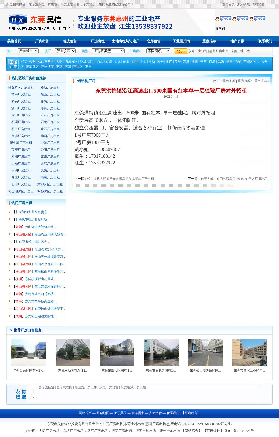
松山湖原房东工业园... (50, 264)
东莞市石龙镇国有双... (161, 370)
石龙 (117, 61)
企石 (143, 61)
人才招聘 (155, 413)
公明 (32, 61)
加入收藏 (243, 4)
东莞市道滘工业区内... (249, 370)
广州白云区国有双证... (28, 370)
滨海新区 (32, 67)
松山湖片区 (46, 61)
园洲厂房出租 (21, 157)
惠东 (88, 67)
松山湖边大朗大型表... (50, 234)
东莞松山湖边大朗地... (40, 316)
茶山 (126, 61)
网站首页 (85, 413)
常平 (178, 61)
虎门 (91, 61)
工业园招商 (181, 41)
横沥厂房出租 (50, 87)
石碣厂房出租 (21, 122)
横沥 (152, 61)
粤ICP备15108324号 (239, 431)
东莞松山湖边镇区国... (205, 370)
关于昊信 (120, 413)
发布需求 (138, 413)
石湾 (68, 67)
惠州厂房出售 (219, 51)
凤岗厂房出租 (50, 170)
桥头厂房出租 (21, 101)
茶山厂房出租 (50, 94)
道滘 (212, 61)
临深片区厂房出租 (21, 87)
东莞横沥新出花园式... (40, 279)
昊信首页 (14, 41)
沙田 (83, 61)
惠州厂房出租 (50, 157)
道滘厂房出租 (50, 163)
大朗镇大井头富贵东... (34, 212)
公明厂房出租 (50, 150)
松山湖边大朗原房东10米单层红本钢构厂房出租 (120, 179)
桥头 (160, 61)
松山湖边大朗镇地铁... (40, 227)
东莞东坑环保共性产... (50, 286)
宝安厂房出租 (21, 150)
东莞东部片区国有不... (117, 370)
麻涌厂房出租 (50, 136)
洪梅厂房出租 (21, 163)
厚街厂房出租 (50, 108)
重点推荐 (209, 41)
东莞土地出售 (240, 51)
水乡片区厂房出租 (50, 191)
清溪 (238, 61)
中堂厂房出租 (50, 143)
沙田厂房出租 (21, 108)
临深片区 (71, 61)
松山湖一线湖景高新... (50, 257)
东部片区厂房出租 (50, 184)
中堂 (203, 61)
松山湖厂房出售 (86, 387)
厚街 (195, 61)
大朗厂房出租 (21, 170)
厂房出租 (98, 41)
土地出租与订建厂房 (126, 46)
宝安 (24, 61)
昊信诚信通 (46, 387)
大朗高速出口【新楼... (40, 294)
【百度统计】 (213, 431)
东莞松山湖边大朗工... (50, 309)
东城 (186, 61)
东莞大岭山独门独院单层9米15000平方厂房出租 (234, 179)
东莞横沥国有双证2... (73, 370)
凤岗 (221, 61)
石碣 (108, 61)
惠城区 (78, 67)
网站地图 (258, 4)
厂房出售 (42, 41)
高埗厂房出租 (21, 136)
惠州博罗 (47, 67)
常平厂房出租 (21, 94)
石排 (134, 61)
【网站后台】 (190, 413)
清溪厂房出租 (50, 177)
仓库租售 (153, 41)
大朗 (59, 61)
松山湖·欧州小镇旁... (49, 249)
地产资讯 (237, 41)
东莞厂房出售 (197, 51)
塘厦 (229, 61)
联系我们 (265, 41)
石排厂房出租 (21, 129)
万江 (100, 61)
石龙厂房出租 (50, 122)
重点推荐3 (261, 81)
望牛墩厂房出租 (21, 143)
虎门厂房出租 (21, 115)
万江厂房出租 (50, 115)
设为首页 (228, 4)
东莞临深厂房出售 (133, 387)
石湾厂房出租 (21, 184)
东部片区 (249, 61)
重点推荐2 (245, 81)
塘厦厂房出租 (21, 177)
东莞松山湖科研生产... (50, 271)
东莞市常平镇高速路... (40, 301)
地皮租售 (70, 41)
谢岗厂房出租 (50, 101)
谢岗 (169, 61)
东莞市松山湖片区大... (34, 242)
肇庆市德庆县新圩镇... (34, 219)
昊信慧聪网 (64, 387)
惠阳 (59, 67)
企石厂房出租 (50, 129)
